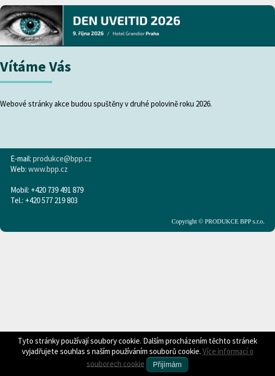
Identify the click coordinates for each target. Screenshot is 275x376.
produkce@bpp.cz (62, 158)
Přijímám (167, 364)
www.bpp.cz (48, 169)
